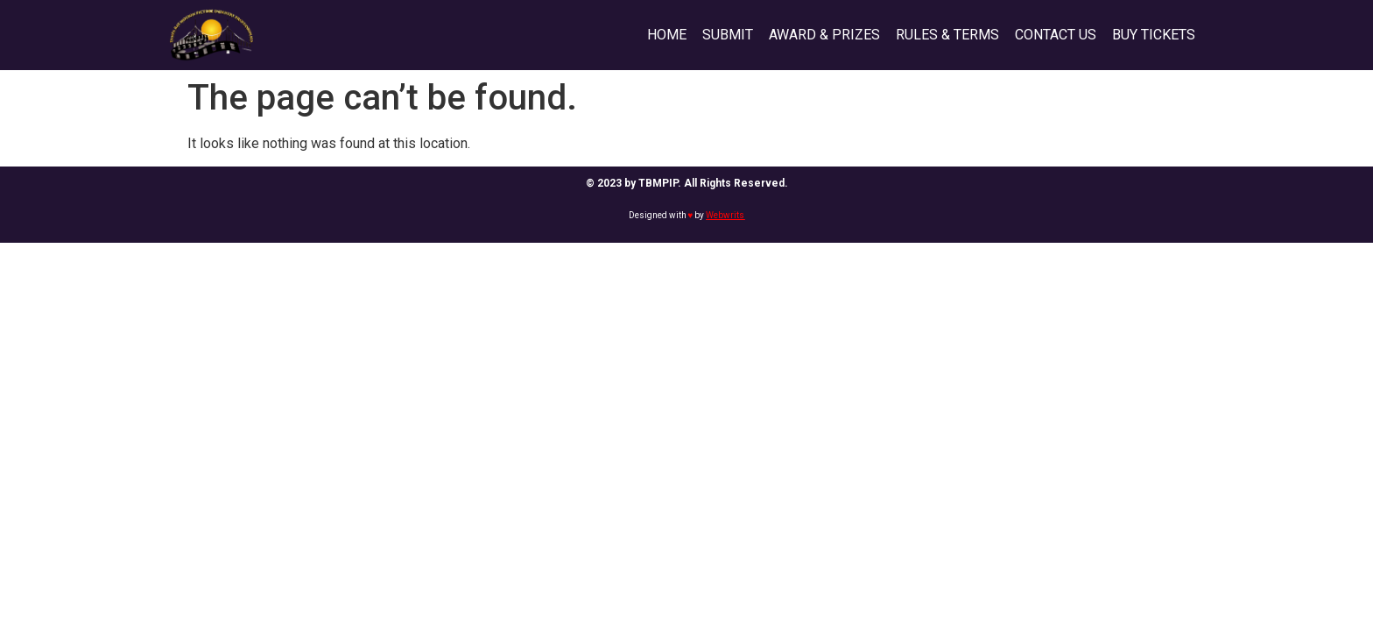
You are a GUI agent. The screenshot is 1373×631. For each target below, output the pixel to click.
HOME (666, 34)
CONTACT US (1055, 34)
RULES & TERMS (947, 34)
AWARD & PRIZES (824, 34)
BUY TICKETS (1153, 34)
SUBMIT (727, 34)
